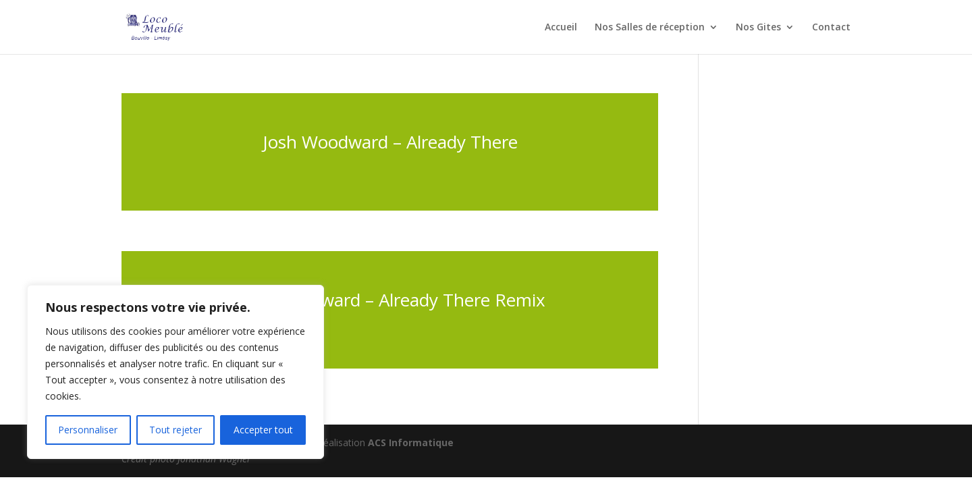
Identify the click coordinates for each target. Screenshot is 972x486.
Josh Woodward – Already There (390, 142)
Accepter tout (263, 429)
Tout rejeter (175, 429)
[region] (175, 372)
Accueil (561, 27)
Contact (831, 27)
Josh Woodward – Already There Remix (390, 300)
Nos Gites (758, 27)
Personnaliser (87, 429)
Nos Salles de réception (650, 27)
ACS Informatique (411, 442)
